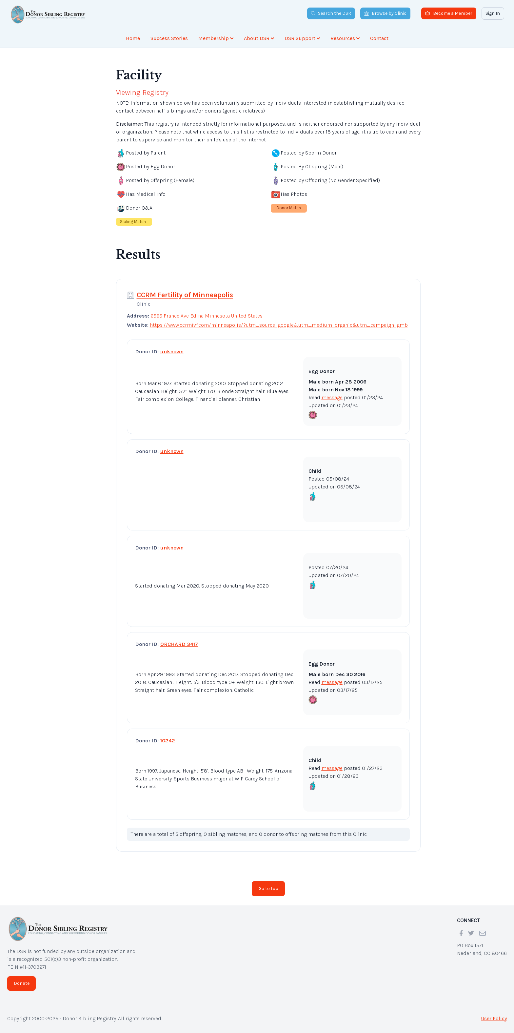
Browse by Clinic (385, 13)
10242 (167, 740)
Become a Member (448, 13)
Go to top (268, 888)
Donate (22, 983)
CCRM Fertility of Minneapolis (185, 295)
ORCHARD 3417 (179, 644)
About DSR (259, 38)
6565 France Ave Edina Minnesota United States (206, 316)
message (332, 397)
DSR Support (302, 38)
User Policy (494, 1018)
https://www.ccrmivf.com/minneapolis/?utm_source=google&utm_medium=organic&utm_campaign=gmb (279, 325)
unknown (172, 351)
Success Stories (169, 38)
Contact (379, 38)
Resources (345, 38)
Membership (215, 38)
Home (133, 38)
